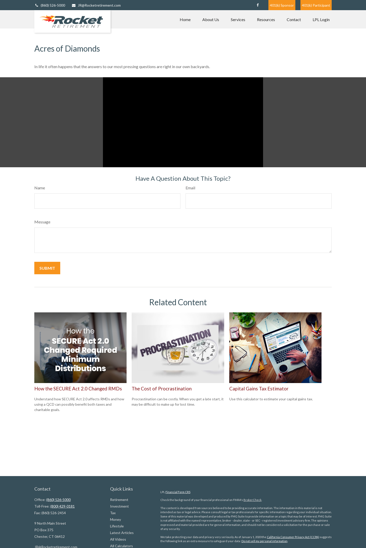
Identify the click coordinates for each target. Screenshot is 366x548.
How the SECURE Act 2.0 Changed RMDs (78, 388)
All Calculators (121, 546)
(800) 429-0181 (62, 506)
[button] (185, 19)
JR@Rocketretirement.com (96, 5)
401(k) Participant (316, 5)
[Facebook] (257, 5)
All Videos (118, 539)
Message (42, 221)
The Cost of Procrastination (162, 388)
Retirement (119, 499)
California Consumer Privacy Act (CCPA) (293, 537)
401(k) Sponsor (282, 5)
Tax (113, 513)
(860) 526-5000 (49, 5)
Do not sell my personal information (264, 541)
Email (190, 187)
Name (39, 187)
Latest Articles (122, 532)
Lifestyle (117, 526)
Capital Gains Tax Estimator (258, 388)
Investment (119, 506)
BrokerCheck (252, 499)
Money (115, 519)
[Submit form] (47, 268)
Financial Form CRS (177, 492)
